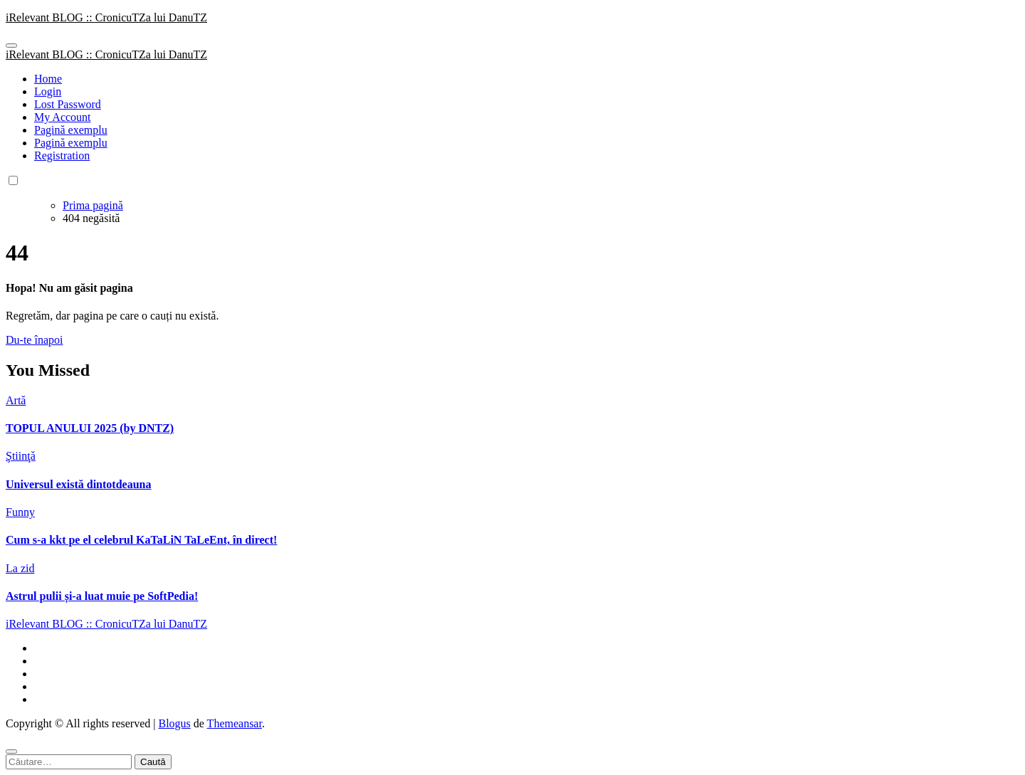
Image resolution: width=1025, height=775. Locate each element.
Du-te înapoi (34, 340)
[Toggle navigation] (11, 45)
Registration (62, 155)
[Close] (11, 751)
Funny (20, 512)
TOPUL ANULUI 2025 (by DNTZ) (90, 428)
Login (47, 91)
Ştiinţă (21, 456)
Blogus (174, 723)
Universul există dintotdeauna (78, 484)
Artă (16, 400)
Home (48, 79)
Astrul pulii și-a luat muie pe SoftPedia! (102, 596)
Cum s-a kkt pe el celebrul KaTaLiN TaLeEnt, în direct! (141, 540)
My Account (62, 117)
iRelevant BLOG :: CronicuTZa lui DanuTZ (106, 17)
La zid (20, 568)
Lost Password (67, 104)
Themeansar (234, 723)
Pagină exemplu (70, 130)
